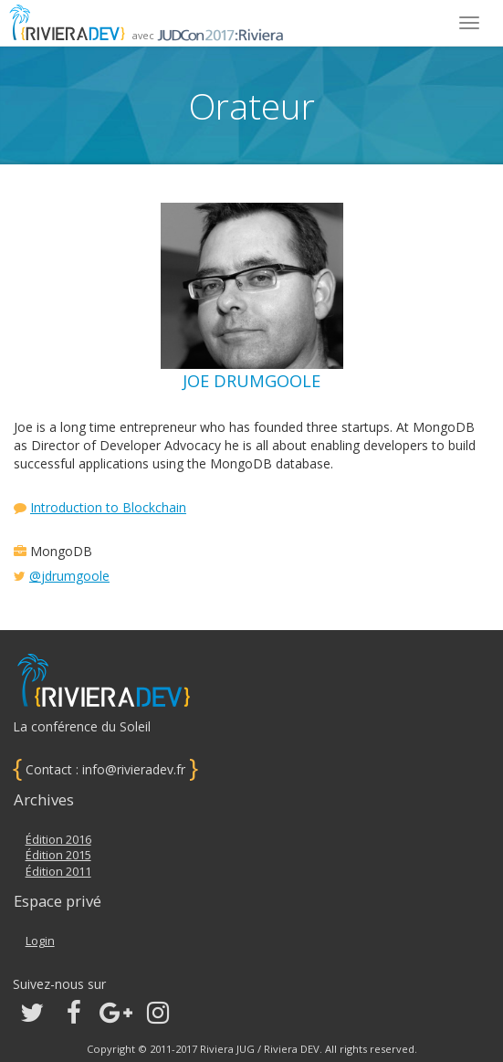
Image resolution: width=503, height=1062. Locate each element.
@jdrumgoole (69, 575)
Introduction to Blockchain (108, 507)
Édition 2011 (58, 871)
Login (40, 941)
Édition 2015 (58, 855)
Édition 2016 (58, 839)
